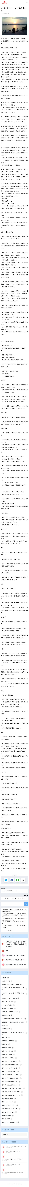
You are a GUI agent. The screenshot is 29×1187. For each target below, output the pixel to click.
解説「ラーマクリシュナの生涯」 (12, 1075)
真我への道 (6, 1037)
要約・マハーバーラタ (9, 1051)
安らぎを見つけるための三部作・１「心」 (14, 1019)
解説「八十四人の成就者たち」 (11, 1085)
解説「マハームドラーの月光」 (11, 1068)
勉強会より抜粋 (7, 1015)
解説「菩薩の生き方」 (9, 1099)
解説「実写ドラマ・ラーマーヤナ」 (12, 1092)
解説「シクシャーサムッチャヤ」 (12, 1065)
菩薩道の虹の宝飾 (8, 1048)
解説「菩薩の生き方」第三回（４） (13, 1151)
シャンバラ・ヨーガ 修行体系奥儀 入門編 (14, 988)
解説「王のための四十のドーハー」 (12, 1095)
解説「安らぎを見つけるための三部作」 (13, 1088)
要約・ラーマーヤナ (8, 1054)
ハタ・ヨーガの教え (8, 1005)
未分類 (5, 1025)
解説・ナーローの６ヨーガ (10, 1105)
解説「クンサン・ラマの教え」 (11, 1061)
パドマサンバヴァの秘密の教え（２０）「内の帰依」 (12, 1172)
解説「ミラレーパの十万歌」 (10, 1071)
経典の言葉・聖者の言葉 (9, 1041)
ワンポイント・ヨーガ (9, 1008)
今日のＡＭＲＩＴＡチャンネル (11, 1012)
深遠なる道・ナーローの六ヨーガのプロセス (14, 1033)
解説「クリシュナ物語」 (9, 1058)
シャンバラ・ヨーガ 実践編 (10, 998)
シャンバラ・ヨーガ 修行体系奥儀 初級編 (14, 994)
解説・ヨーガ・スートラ (9, 1112)
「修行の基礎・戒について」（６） (13, 1164)
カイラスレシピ (7, 981)
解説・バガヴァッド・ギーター (11, 1109)
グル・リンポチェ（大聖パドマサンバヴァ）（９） (16, 1146)
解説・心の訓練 (7, 1119)
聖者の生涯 (6, 1044)
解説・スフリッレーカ (9, 1102)
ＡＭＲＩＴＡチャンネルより (10, 1122)
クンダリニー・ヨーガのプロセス (12, 984)
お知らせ (5, 978)
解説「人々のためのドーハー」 (11, 1082)
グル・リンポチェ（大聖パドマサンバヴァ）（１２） (12, 1159)
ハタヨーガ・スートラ (9, 1002)
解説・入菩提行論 (8, 1116)
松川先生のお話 (7, 1029)
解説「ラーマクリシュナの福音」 (12, 1078)
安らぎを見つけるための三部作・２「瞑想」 (14, 1022)
